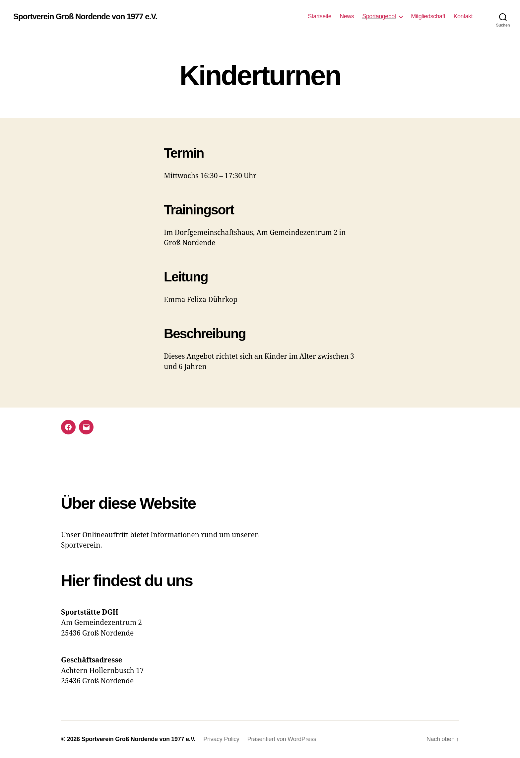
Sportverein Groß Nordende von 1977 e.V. (85, 17)
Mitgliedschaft (428, 16)
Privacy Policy (221, 739)
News (347, 16)
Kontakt (463, 16)
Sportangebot (379, 16)
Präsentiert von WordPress (281, 739)
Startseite (319, 16)
